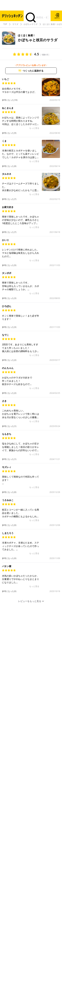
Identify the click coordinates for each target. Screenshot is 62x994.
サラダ (15, 24)
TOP (5, 24)
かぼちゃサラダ (31, 24)
